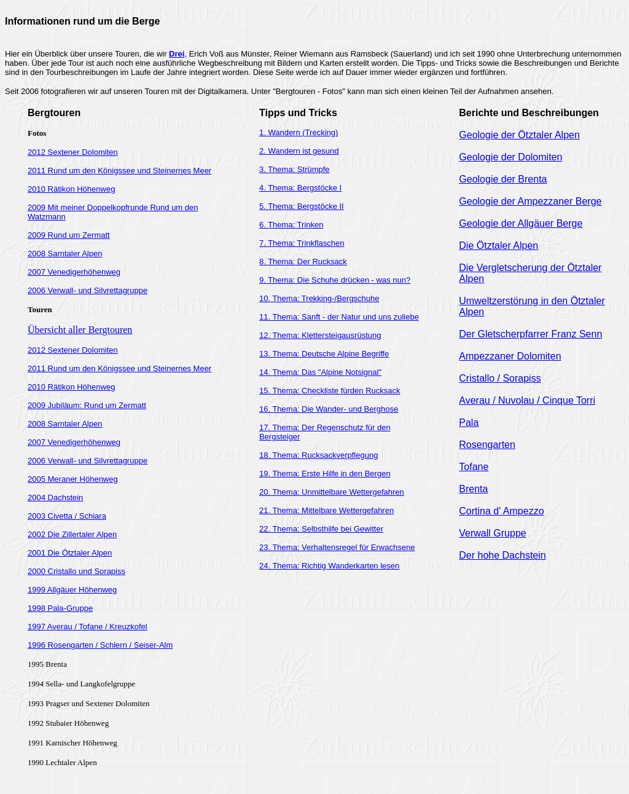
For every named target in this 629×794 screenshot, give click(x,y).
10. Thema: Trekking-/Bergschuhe (319, 298)
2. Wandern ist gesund (299, 150)
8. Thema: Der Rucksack (303, 261)
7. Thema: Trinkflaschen (302, 243)
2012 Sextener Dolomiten (73, 152)
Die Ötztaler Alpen (498, 245)
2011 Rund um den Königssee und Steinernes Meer (119, 170)
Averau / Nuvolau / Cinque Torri (527, 400)
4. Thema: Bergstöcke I (300, 187)
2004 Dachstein (55, 497)
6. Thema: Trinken (291, 224)
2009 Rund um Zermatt (69, 235)
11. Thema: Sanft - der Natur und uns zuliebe (339, 316)
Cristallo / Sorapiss (500, 378)
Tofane (473, 467)
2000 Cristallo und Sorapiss (76, 571)
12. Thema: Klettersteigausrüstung (320, 335)
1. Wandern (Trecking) (298, 132)
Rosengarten (487, 444)
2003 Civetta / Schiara (67, 516)
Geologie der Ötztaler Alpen (519, 135)
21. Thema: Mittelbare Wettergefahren (326, 510)
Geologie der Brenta (503, 179)
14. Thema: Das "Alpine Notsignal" (320, 372)
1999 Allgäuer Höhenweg (72, 589)
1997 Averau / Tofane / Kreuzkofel (87, 626)
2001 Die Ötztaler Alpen (70, 552)
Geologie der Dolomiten (510, 157)
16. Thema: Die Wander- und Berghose (328, 409)
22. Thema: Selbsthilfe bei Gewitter (321, 528)
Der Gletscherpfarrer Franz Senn (530, 334)
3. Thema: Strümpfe (294, 169)
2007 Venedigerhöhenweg (74, 272)
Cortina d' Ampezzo (501, 511)
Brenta (473, 489)
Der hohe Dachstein (502, 555)
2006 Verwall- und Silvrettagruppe (87, 290)
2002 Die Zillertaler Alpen (72, 534)
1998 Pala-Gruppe (60, 608)
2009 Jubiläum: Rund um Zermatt (87, 405)
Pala (469, 422)
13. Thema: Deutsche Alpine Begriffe (324, 353)
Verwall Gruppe (492, 533)
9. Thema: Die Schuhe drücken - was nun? (334, 280)
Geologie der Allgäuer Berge (520, 223)
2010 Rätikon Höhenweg (71, 189)
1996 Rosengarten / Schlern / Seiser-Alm (100, 645)
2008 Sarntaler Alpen (65, 253)
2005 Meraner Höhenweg (73, 479)
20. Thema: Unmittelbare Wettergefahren (331, 492)
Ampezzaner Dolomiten (510, 356)
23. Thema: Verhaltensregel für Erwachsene (337, 547)
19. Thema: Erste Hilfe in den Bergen (325, 473)
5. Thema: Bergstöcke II (301, 206)
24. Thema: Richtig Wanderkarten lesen (329, 565)
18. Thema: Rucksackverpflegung (318, 455)
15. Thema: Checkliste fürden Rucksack (329, 390)
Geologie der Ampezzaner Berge (530, 201)
